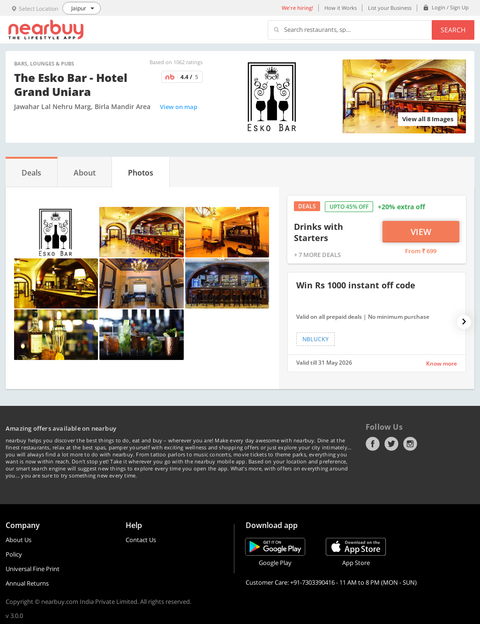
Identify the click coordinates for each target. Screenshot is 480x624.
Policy (14, 554)
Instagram (410, 444)
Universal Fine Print (33, 569)
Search (453, 29)
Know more (441, 363)
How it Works (340, 7)
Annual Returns (27, 583)
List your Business (390, 7)
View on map (178, 107)
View (421, 231)
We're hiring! (297, 7)
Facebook (373, 444)
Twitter (391, 444)
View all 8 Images (427, 119)
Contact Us (141, 540)
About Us (18, 540)
